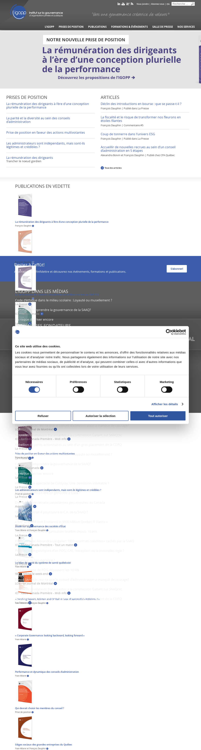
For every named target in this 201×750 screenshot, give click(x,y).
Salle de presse (162, 27)
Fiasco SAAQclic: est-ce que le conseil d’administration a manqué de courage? (72, 425)
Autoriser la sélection (101, 416)
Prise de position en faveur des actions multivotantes (45, 132)
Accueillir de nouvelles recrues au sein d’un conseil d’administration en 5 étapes (138, 149)
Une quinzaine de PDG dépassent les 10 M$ (47, 570)
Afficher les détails (164, 404)
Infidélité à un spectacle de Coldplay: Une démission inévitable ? (62, 483)
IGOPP (36, 11)
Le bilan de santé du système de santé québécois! (43, 562)
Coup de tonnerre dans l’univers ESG (128, 134)
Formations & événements (129, 27)
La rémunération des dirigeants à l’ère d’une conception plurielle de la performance (47, 106)
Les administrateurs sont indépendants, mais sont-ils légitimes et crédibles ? (45, 145)
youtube (123, 5)
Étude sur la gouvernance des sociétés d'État (40, 526)
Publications (97, 27)
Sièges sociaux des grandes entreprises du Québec (43, 744)
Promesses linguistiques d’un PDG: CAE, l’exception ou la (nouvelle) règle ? (69, 550)
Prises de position (71, 27)
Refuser (43, 416)
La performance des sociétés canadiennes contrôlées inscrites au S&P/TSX (57, 294)
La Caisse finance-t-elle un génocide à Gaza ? (47, 493)
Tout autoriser (158, 416)
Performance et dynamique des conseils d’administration (47, 672)
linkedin (119, 5)
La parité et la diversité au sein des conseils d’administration (38, 120)
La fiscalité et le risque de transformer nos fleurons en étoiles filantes (141, 119)
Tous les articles (113, 167)
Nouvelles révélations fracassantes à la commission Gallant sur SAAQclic (68, 435)
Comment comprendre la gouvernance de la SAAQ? (53, 310)
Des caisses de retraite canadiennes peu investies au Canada (60, 502)
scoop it (127, 5)
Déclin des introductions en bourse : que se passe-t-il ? (141, 104)
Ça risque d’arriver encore (34, 319)
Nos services (186, 27)
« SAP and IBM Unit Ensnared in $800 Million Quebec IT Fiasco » (61, 522)
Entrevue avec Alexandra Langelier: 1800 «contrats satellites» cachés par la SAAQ (74, 541)
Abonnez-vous (157, 4)
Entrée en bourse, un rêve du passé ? (36, 258)
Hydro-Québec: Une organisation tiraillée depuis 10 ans (56, 531)
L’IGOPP (49, 27)
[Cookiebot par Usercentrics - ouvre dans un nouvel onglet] (169, 332)
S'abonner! (177, 269)
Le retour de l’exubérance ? (35, 560)
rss (132, 5)
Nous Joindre (143, 4)
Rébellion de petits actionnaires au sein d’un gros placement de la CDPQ (68, 445)
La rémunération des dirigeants (29, 158)
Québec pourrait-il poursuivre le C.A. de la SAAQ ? (51, 512)
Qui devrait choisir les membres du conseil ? (39, 708)
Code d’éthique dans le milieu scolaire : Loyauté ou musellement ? (63, 300)
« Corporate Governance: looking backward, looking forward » (50, 635)
